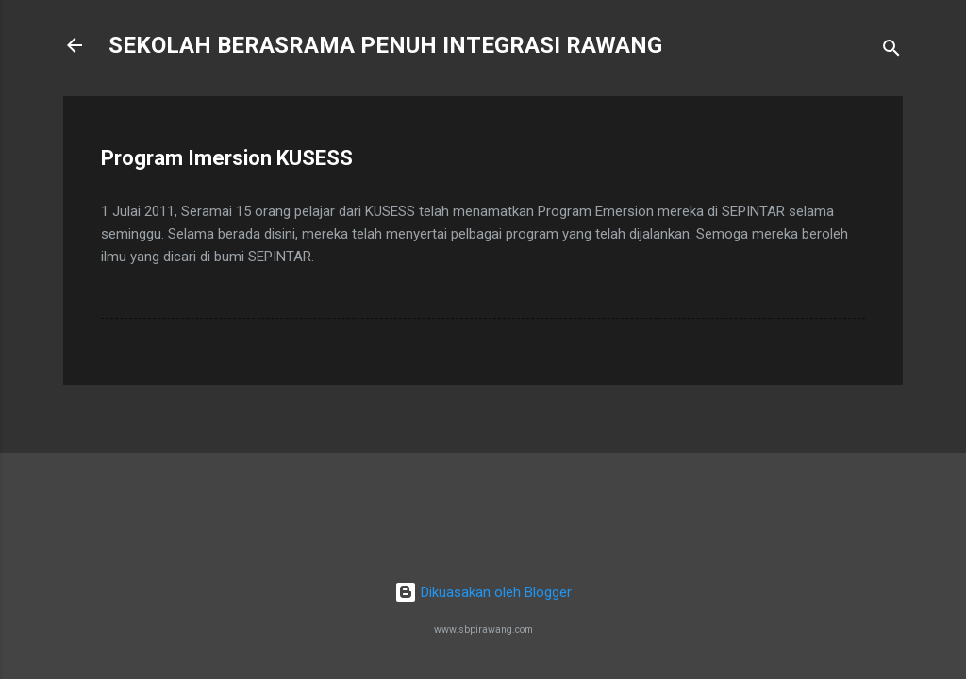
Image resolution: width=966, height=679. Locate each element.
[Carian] (891, 51)
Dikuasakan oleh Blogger (483, 592)
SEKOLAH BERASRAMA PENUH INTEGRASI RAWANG (385, 45)
